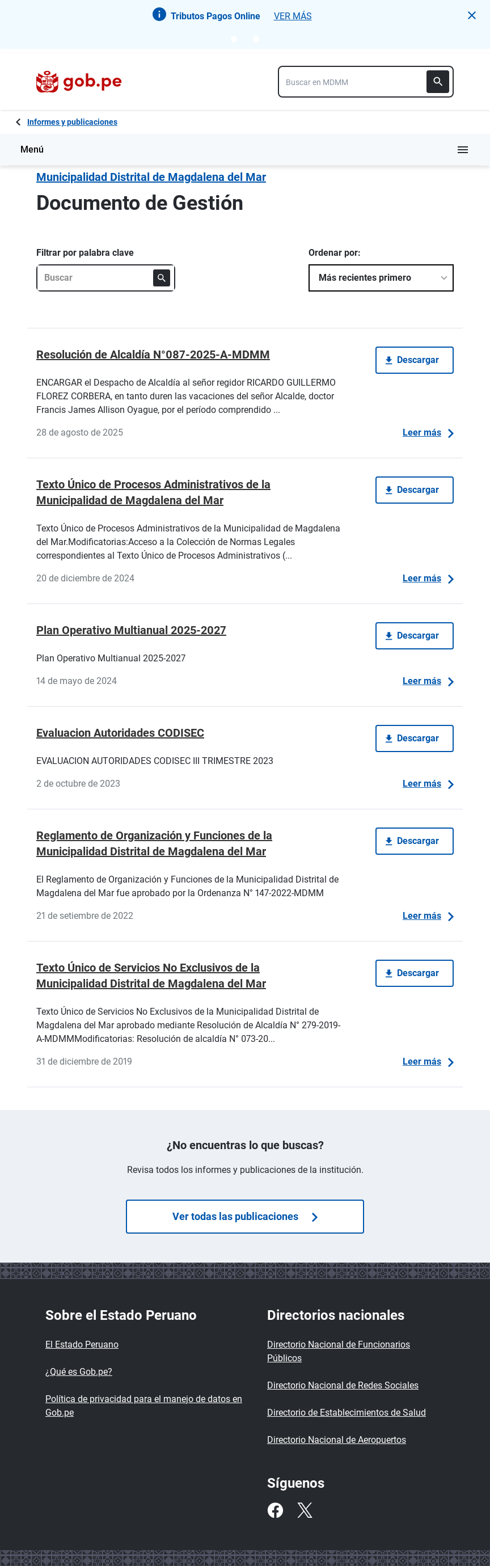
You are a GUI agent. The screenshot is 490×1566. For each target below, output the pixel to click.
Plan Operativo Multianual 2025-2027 (131, 630)
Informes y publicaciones (72, 121)
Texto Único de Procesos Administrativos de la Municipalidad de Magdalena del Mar (153, 492)
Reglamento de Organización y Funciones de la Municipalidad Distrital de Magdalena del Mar (154, 843)
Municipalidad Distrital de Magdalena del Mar (151, 177)
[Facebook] (275, 1510)
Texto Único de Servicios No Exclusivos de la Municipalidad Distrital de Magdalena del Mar (151, 975)
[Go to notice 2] (256, 39)
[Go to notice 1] (234, 39)
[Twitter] (304, 1510)
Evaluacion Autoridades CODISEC (120, 733)
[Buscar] (437, 81)
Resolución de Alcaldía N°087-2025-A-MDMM (153, 354)
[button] (472, 15)
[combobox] (366, 82)
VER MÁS (293, 16)
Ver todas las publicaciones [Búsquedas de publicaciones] (245, 1216)
